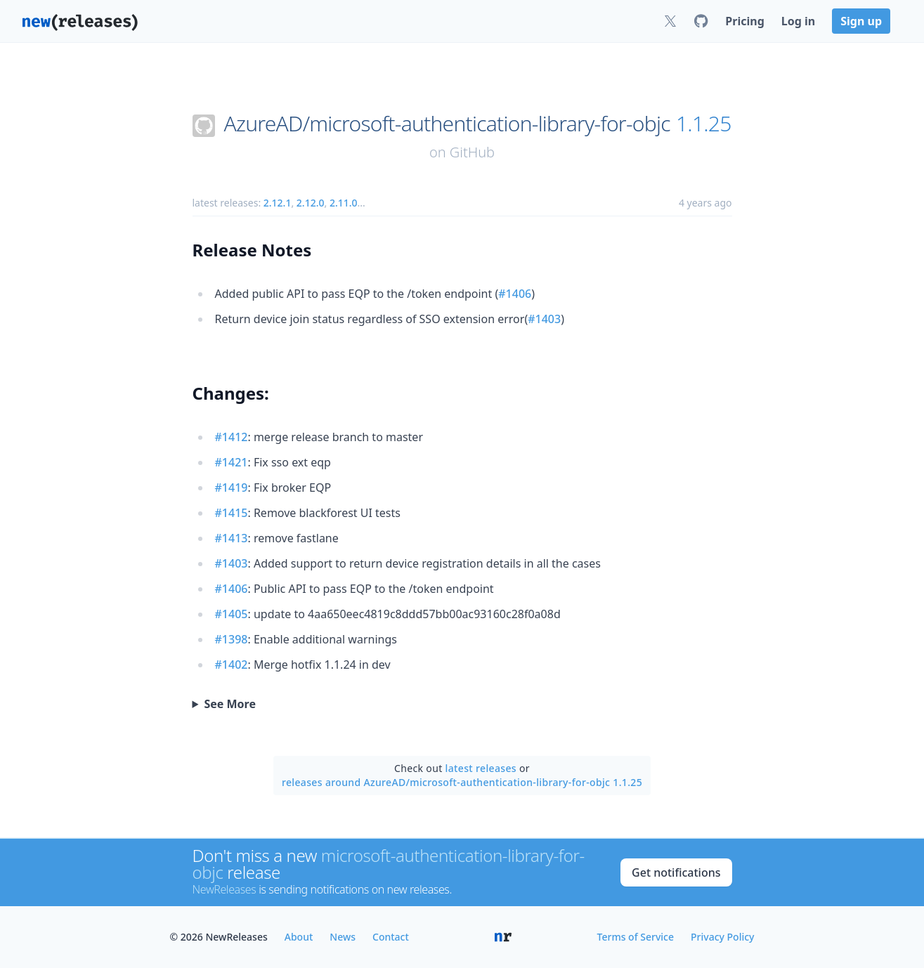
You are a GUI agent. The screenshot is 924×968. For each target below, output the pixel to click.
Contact (390, 936)
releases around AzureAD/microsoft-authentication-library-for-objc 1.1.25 (462, 782)
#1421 (231, 462)
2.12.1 (277, 202)
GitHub (472, 152)
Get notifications (676, 872)
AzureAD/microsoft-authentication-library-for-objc (447, 123)
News (343, 936)
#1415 (231, 513)
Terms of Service (635, 936)
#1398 (231, 639)
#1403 (544, 319)
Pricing (744, 21)
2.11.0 (344, 202)
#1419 (231, 487)
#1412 (231, 437)
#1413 (231, 538)
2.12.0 (311, 202)
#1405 (231, 614)
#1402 (231, 664)
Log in (798, 21)
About (299, 936)
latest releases (480, 768)
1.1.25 (703, 123)
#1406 (514, 293)
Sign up (861, 21)
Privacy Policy (722, 936)
